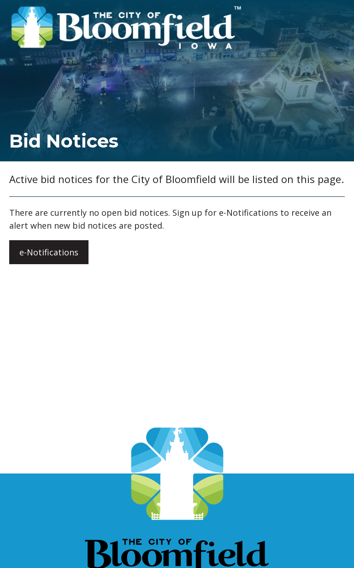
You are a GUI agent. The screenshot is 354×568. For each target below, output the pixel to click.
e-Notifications (48, 252)
